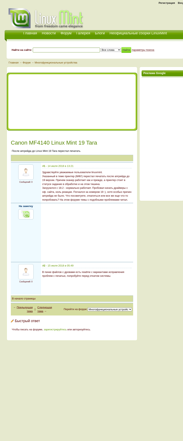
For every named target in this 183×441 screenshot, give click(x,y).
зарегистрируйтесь (55, 329)
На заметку (26, 206)
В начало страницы (24, 298)
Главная (14, 62)
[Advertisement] (45, 102)
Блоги (100, 33)
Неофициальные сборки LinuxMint (138, 33)
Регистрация (167, 2)
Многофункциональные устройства (56, 62)
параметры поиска (143, 49)
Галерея (83, 33)
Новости (49, 33)
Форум (66, 33)
